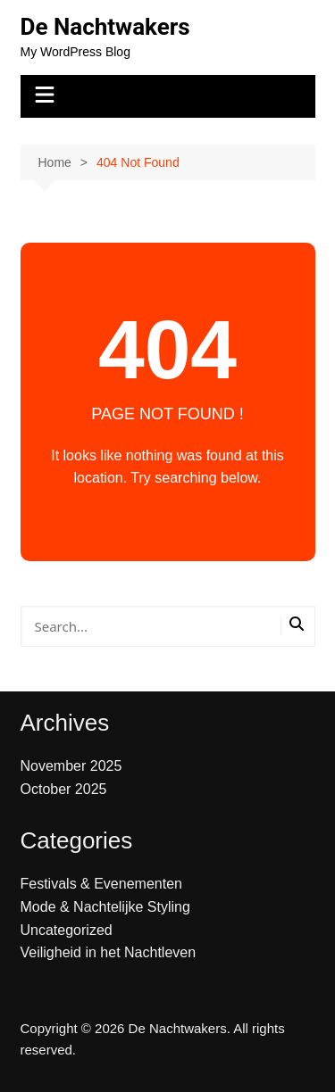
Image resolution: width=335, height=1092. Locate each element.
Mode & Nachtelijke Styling (105, 906)
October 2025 (64, 789)
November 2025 (71, 766)
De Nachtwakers (105, 26)
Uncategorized (67, 930)
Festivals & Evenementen (101, 883)
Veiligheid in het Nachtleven (109, 952)
